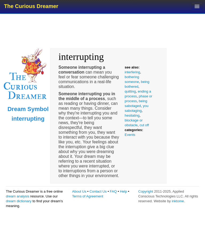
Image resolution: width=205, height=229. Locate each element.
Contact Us (98, 191)
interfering (132, 72)
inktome (178, 201)
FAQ (113, 191)
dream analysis (17, 196)
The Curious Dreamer (31, 6)
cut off (144, 125)
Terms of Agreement (87, 196)
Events (130, 135)
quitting (130, 91)
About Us (79, 191)
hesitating (132, 115)
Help (123, 191)
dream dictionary (18, 201)
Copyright (145, 191)
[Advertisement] (103, 31)
